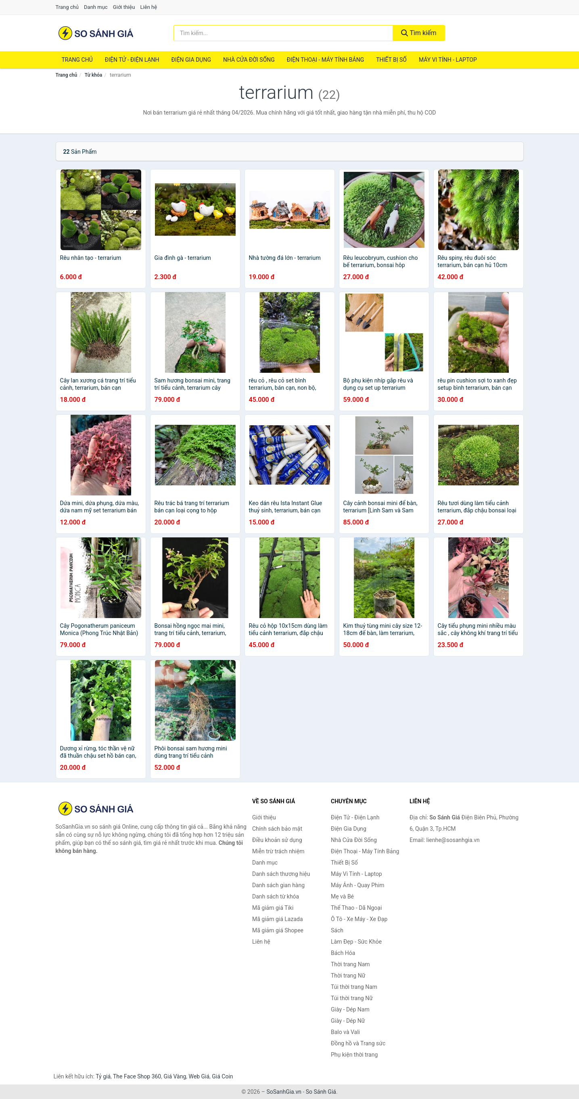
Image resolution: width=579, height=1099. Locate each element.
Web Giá (199, 1076)
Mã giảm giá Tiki (272, 908)
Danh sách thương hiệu (281, 874)
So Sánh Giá (321, 1092)
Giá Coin (222, 1076)
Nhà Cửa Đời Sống (249, 59)
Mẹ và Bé (342, 896)
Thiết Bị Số (391, 59)
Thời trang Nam (350, 964)
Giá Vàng (174, 1076)
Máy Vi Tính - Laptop (448, 59)
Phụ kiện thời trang (354, 1054)
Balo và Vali (345, 1032)
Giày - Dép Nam (350, 1009)
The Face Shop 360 (137, 1076)
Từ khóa (93, 75)
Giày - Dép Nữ (348, 1021)
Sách (337, 930)
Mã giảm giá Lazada (277, 919)
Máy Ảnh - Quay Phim (357, 885)
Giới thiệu (124, 7)
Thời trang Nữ (348, 975)
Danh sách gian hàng (278, 885)
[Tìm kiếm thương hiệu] (283, 33)
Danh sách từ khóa (275, 896)
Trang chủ (67, 7)
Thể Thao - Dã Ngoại (356, 908)
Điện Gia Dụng (191, 59)
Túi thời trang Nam (354, 987)
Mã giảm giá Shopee (277, 930)
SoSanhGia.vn (283, 1092)
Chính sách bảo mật (277, 828)
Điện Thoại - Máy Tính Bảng (325, 59)
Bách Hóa (343, 953)
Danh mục (96, 7)
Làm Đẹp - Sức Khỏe (356, 941)
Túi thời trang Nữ (352, 998)
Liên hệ (148, 7)
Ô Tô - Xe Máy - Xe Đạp (359, 919)
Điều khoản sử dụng (277, 840)
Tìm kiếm (419, 33)
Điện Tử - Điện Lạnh (132, 59)
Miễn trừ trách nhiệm (278, 851)
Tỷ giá (103, 1076)
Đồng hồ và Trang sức (358, 1043)
